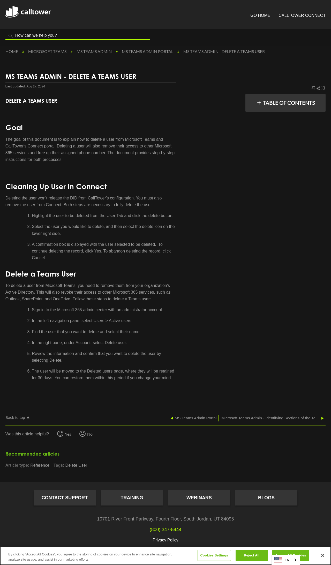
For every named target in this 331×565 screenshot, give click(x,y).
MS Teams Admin (94, 51)
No (90, 434)
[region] (165, 556)
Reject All (251, 555)
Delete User (76, 465)
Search (10, 36)
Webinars (199, 497)
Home (12, 51)
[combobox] (286, 560)
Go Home (260, 15)
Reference (39, 465)
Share (318, 88)
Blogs (266, 497)
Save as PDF (313, 88)
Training (132, 497)
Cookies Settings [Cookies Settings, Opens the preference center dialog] (214, 555)
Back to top (15, 417)
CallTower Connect (302, 15)
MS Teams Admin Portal (148, 51)
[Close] (322, 555)
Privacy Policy (165, 540)
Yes (68, 434)
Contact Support (65, 497)
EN (281, 560)
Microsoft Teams (47, 51)
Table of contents (289, 103)
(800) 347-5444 (165, 529)
